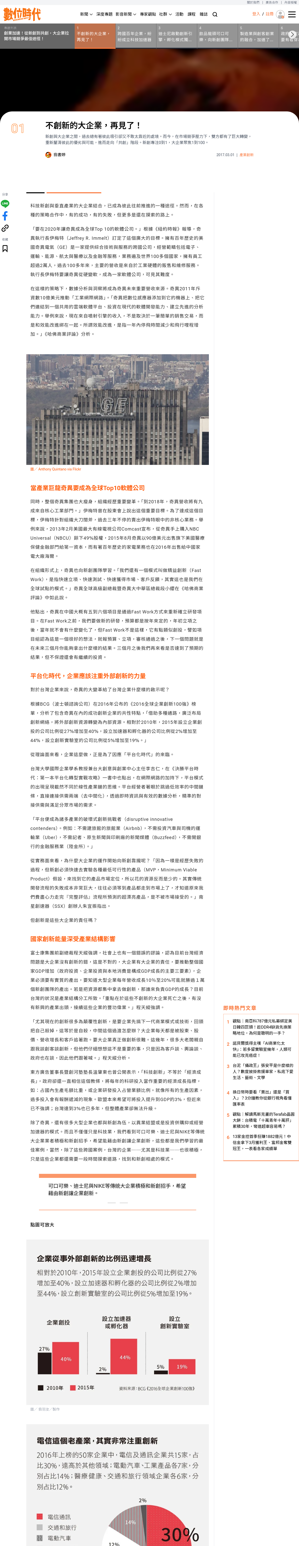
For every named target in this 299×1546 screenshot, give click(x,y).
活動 (179, 14)
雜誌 (204, 14)
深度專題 (104, 14)
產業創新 (247, 155)
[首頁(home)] (22, 14)
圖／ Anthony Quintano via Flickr (55, 469)
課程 (192, 14)
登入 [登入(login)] (256, 14)
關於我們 (253, 2)
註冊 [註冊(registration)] (270, 14)
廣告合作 (272, 2)
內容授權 (291, 2)
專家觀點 (148, 14)
